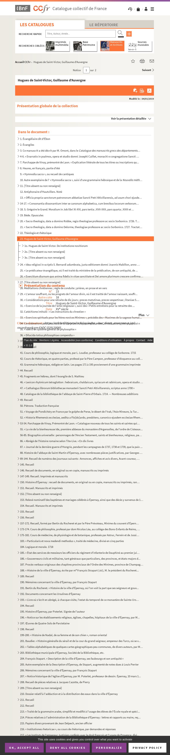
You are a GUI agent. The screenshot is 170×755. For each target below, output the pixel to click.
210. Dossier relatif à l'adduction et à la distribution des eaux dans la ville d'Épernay (69, 694)
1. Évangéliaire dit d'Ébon (35, 139)
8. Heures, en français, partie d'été (40, 168)
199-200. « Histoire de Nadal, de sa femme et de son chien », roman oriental (63, 635)
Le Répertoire (103, 24)
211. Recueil (27, 700)
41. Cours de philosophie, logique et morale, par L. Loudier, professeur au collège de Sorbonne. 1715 (78, 353)
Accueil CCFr (22, 62)
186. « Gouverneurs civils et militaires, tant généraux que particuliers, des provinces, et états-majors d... (80, 558)
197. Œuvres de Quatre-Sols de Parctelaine (44, 623)
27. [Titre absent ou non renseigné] (40, 282)
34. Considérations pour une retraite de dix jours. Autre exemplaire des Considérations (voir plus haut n (80, 323)
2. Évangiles (27, 144)
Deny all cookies (68, 747)
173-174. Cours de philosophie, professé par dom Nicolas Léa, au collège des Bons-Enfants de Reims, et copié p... (80, 529)
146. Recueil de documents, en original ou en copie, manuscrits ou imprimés (64, 470)
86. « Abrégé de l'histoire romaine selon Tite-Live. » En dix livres (56, 441)
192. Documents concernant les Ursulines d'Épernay (50, 594)
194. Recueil (27, 605)
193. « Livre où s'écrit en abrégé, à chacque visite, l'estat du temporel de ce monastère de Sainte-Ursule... (80, 600)
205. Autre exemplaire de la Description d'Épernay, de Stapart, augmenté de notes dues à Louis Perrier (79, 664)
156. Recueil (27, 517)
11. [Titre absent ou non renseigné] (40, 186)
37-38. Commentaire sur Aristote (39, 341)
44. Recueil (26, 370)
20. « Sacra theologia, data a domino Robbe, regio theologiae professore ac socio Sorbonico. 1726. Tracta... (80, 221)
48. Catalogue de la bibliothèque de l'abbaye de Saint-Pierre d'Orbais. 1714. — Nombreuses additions (79, 394)
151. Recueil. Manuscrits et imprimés (41, 488)
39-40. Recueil (28, 347)
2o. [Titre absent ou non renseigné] (44, 251)
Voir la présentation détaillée (128, 118)
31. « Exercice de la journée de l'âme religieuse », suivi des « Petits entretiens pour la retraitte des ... (77, 306)
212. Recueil (27, 705)
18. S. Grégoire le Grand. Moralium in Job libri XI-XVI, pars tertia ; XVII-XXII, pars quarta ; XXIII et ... (77, 209)
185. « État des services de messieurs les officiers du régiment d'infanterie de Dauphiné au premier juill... (80, 552)
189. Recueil (27, 576)
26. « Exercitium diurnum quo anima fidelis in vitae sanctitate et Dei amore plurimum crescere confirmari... (81, 276)
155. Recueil (27, 511)
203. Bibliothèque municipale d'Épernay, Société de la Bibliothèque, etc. (62, 652)
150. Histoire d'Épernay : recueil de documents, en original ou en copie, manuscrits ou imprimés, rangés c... (80, 482)
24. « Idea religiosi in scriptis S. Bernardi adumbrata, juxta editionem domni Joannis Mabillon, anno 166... (80, 264)
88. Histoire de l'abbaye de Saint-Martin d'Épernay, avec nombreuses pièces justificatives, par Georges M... (81, 453)
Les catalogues (37, 25)
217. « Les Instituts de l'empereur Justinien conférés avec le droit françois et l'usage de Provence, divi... (79, 735)
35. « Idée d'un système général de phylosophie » (48, 329)
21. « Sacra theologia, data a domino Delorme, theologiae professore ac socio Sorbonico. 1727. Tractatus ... (81, 227)
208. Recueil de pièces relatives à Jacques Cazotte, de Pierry (55, 682)
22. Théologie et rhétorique (35, 233)
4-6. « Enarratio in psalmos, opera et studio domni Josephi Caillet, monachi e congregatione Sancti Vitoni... (80, 156)
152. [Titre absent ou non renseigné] (41, 494)
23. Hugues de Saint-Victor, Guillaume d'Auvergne (49, 239)
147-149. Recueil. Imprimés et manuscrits (44, 476)
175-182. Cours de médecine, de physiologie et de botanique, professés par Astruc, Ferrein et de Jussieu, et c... (80, 535)
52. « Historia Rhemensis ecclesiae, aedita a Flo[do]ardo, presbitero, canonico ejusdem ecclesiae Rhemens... (81, 417)
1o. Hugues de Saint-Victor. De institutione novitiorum (56, 246)
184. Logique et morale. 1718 (36, 547)
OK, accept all (24, 747)
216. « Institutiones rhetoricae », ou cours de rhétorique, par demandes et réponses (68, 729)
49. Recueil (26, 400)
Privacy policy (147, 747)
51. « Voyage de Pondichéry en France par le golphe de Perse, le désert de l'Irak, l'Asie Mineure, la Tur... (79, 411)
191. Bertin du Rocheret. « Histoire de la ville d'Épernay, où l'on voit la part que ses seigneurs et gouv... (79, 588)
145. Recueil (27, 464)
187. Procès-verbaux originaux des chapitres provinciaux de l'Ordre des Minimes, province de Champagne (81, 564)
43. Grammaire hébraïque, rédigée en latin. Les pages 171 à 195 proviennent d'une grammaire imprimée (80, 364)
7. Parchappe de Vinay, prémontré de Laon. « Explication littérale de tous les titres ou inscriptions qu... (79, 162)
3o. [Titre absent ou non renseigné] (44, 257)
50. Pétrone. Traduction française (39, 405)
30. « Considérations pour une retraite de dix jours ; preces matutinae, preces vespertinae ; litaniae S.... (79, 300)
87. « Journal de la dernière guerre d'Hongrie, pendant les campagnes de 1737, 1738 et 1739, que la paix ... (81, 447)
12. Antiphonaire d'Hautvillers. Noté (41, 191)
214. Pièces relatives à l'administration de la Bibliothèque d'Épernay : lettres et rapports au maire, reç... (80, 717)
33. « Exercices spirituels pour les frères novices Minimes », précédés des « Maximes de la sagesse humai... (81, 317)
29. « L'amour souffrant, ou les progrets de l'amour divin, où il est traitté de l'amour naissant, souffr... (78, 294)
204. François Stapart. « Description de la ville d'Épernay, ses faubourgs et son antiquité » (71, 658)
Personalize (109, 747)
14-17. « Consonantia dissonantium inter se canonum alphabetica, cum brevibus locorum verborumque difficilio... (80, 203)
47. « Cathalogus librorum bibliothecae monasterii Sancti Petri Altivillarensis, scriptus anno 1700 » (77, 388)
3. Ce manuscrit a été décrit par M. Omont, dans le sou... (80, 150)
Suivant (146, 70)
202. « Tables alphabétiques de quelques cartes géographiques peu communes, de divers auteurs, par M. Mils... (81, 647)
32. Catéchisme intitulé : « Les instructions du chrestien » (53, 311)
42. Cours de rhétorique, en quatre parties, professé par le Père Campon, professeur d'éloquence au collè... (81, 358)
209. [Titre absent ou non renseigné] (41, 688)
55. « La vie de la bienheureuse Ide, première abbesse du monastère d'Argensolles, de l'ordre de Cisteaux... (81, 429)
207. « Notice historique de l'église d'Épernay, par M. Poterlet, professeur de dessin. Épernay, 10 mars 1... (80, 676)
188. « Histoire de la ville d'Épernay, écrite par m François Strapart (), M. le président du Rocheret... (79, 570)
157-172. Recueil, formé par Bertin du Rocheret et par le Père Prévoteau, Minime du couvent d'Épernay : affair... (80, 523)
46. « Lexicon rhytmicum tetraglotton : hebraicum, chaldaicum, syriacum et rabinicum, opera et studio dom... (81, 382)
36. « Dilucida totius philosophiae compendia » (47, 335)
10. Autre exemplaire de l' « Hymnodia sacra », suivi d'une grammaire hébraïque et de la (81, 180)
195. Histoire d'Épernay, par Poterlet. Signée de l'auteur (52, 611)
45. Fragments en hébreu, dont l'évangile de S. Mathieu (52, 376)
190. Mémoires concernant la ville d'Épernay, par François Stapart (58, 582)
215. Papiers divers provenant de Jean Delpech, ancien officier (56, 723)
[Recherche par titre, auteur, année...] (80, 34)
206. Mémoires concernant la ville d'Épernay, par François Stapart (58, 670)
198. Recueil (27, 629)
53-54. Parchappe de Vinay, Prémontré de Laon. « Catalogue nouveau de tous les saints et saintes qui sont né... (80, 423)
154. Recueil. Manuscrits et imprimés (41, 505)
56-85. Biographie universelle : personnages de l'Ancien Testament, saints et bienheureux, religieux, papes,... (81, 435)
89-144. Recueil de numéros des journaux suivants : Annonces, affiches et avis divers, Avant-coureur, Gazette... (80, 458)
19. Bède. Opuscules (31, 215)
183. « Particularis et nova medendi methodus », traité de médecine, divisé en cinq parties (72, 541)
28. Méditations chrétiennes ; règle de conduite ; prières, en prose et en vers (63, 288)
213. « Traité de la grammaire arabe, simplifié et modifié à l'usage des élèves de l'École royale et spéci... (80, 711)
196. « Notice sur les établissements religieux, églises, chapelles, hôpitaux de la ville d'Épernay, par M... (80, 617)
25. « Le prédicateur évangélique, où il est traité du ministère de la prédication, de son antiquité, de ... (79, 270)
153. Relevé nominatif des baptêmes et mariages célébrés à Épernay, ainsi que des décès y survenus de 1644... (81, 500)
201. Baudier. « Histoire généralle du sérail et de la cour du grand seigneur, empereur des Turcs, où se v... (80, 641)
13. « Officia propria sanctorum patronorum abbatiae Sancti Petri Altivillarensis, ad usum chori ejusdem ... (81, 197)
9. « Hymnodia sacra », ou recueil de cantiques (47, 174)
